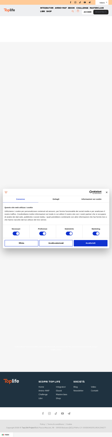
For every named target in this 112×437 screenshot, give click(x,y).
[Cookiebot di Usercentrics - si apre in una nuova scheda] (91, 192)
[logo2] (11, 380)
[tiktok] (80, 2)
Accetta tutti (90, 243)
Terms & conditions (55, 424)
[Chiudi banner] (107, 192)
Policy (42, 424)
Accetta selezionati (56, 243)
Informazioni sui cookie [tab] (91, 199)
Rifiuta (21, 243)
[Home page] (22, 10)
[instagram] (75, 2)
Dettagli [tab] (56, 199)
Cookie (69, 424)
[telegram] (89, 2)
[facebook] (70, 2)
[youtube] (84, 2)
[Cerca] (74, 11)
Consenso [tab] (20, 199)
